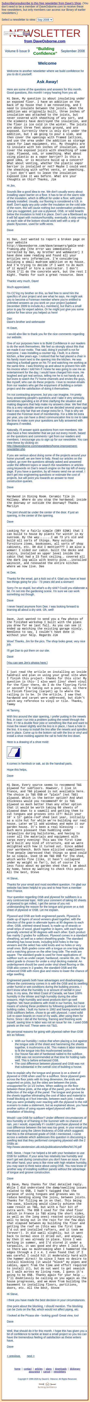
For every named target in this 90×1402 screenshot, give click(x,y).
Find (26, 33)
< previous (14, 1356)
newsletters (60, 1371)
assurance (34, 1371)
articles (39, 1368)
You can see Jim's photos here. (27, 662)
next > (31, 1356)
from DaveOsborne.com (44, 41)
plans (49, 1368)
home (17, 1368)
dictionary (75, 1368)
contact (28, 1368)
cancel (46, 1371)
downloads (61, 1368)
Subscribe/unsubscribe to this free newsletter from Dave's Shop (41, 3)
